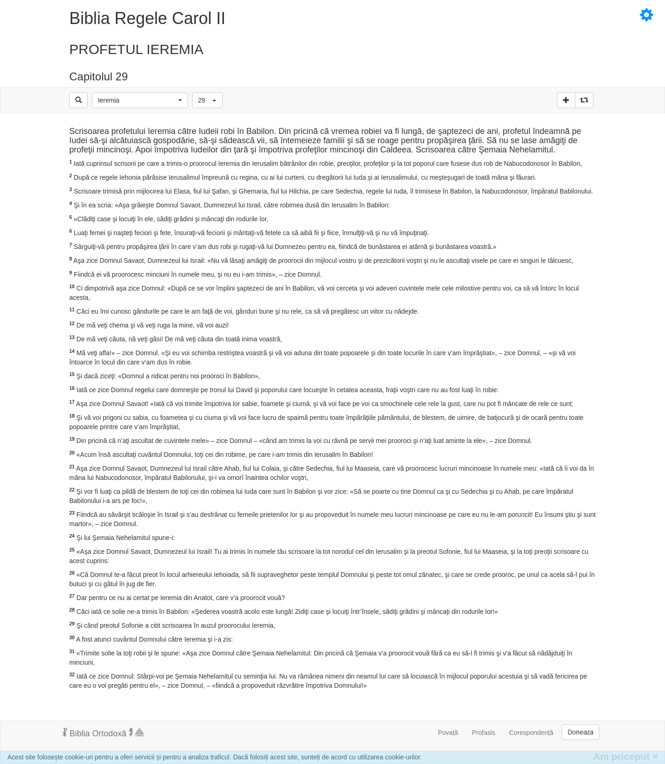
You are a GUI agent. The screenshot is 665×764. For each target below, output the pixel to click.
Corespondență (531, 732)
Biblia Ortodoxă (103, 733)
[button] (140, 100)
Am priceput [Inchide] (625, 756)
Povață (448, 732)
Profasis (484, 732)
